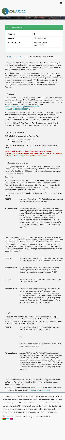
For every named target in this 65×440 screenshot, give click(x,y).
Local (19, 57)
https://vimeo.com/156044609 (38, 390)
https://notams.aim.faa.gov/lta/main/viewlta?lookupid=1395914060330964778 (22, 107)
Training (10, 57)
